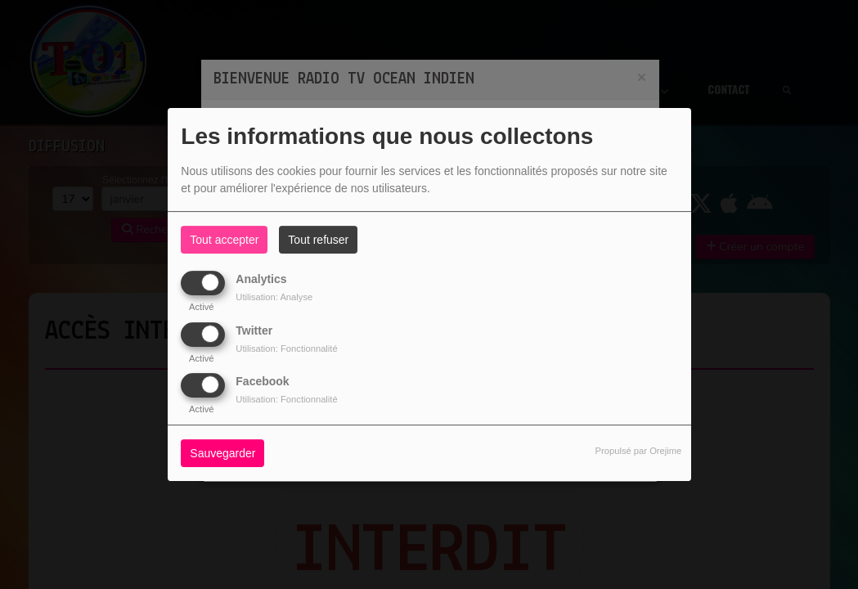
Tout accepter (224, 239)
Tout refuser (318, 239)
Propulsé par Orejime (638, 451)
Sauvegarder (222, 453)
